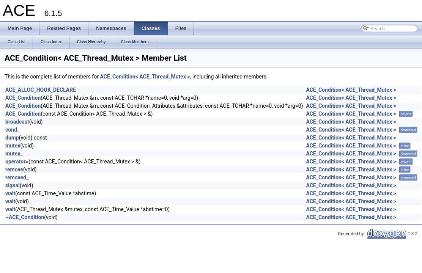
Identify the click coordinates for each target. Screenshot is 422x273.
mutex (12, 146)
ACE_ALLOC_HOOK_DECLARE (40, 90)
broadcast (17, 122)
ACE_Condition (23, 98)
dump (12, 138)
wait (10, 193)
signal (12, 185)
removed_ (16, 177)
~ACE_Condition (24, 217)
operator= (16, 161)
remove (14, 169)
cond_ (12, 130)
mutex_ (14, 154)
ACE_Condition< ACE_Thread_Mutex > (145, 77)
